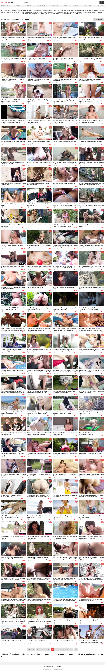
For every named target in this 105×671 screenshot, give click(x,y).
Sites (65, 6)
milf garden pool (37, 10)
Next (76, 649)
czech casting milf (66, 13)
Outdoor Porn (5, 6)
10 (60, 649)
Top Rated (29, 6)
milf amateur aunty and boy (61, 12)
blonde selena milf (48, 12)
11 (63, 649)
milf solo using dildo (97, 12)
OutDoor (7, 2)
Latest (18, 6)
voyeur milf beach (58, 10)
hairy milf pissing (26, 13)
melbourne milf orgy (47, 10)
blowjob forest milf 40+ (91, 10)
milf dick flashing (87, 12)
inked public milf (27, 10)
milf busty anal (36, 13)
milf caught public (77, 13)
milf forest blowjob (5, 10)
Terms (59, 666)
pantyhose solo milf (45, 13)
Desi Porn (88, 6)
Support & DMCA (48, 666)
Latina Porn (100, 6)
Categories (54, 6)
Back (29, 649)
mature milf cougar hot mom (12, 12)
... (33, 649)
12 (67, 649)
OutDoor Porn (51, 669)
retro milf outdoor (38, 12)
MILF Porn (76, 6)
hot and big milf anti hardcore (76, 12)
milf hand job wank (79, 10)
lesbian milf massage (16, 10)
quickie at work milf (69, 10)
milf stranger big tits (26, 12)
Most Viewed (41, 6)
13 (71, 649)
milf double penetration (55, 13)
